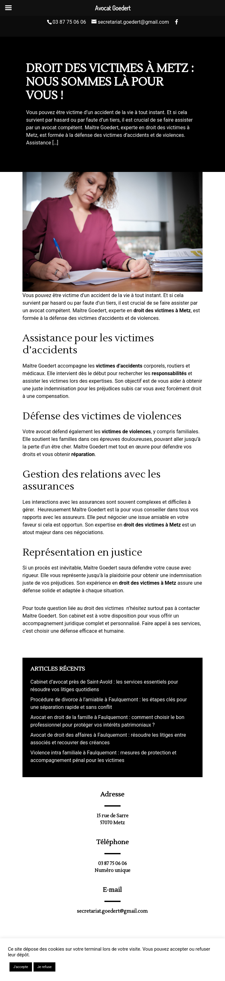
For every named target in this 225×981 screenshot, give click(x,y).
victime (71, 295)
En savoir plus (71, 967)
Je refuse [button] (44, 967)
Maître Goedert (89, 311)
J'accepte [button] (20, 967)
